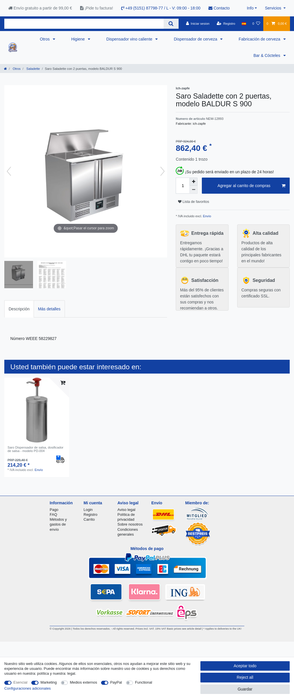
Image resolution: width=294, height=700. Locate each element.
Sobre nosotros (130, 524)
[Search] (171, 24)
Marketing (48, 682)
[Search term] (84, 24)
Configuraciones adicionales (27, 688)
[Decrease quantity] (193, 190)
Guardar (245, 689)
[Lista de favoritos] (256, 23)
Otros (45, 39)
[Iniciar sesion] (198, 23)
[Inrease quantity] (193, 182)
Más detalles (49, 309)
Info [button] (250, 8)
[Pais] (244, 23)
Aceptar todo (245, 666)
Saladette (33, 68)
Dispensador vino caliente (129, 39)
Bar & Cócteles (267, 55)
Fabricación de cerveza (260, 39)
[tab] (19, 308)
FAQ (53, 514)
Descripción (19, 309)
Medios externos (83, 682)
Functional (143, 682)
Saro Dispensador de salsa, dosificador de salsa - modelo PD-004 (35, 449)
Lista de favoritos (193, 202)
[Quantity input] (182, 186)
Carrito (89, 519)
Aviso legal (126, 509)
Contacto (219, 8)
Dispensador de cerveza (196, 39)
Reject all (245, 677)
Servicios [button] (274, 8)
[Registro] (226, 23)
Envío (206, 216)
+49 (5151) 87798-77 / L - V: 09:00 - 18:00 (161, 8)
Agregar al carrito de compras (251, 186)
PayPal (116, 682)
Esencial (20, 682)
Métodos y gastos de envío (58, 524)
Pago (54, 509)
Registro (90, 514)
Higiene (78, 39)
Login (88, 509)
